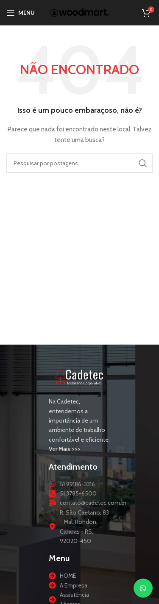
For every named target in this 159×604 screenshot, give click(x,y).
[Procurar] (79, 163)
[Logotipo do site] (79, 12)
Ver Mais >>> (65, 449)
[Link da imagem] (79, 376)
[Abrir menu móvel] (20, 12)
